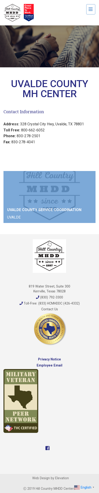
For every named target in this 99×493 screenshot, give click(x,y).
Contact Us (49, 309)
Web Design (41, 478)
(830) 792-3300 (49, 297)
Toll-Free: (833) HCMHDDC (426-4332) (49, 303)
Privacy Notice (49, 359)
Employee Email (49, 365)
